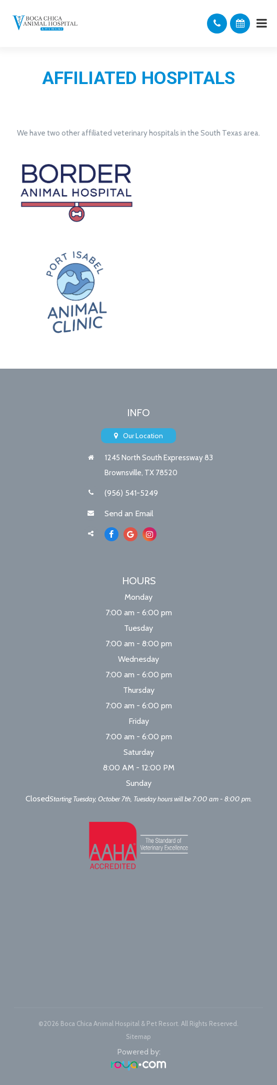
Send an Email (129, 513)
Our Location (143, 435)
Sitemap (138, 1036)
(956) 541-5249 (131, 493)
